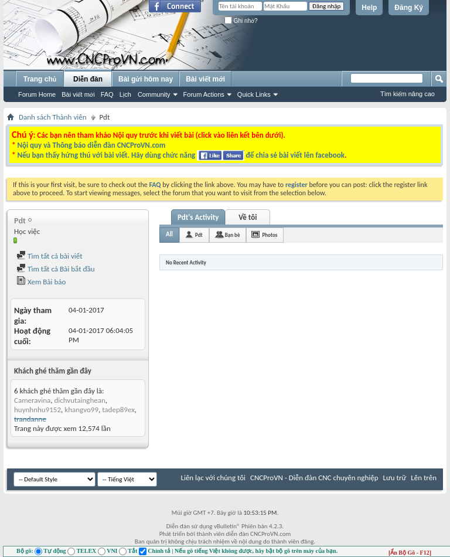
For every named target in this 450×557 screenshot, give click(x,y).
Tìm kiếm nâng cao (407, 93)
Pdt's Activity (198, 217)
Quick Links (254, 94)
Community (154, 94)
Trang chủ (39, 79)
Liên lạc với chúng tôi (213, 477)
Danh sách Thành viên (53, 117)
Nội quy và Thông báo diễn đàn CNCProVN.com (91, 145)
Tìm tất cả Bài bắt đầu (55, 268)
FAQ (107, 94)
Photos (269, 235)
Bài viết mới (78, 94)
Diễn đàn (88, 79)
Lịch (125, 94)
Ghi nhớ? (241, 21)
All (169, 234)
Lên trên (424, 477)
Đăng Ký (408, 8)
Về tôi (247, 217)
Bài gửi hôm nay (145, 79)
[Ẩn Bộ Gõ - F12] (409, 552)
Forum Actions (203, 94)
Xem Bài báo (41, 281)
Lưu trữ (395, 477)
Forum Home (37, 94)
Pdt (199, 235)
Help (369, 8)
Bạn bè (232, 235)
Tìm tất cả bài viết (49, 256)
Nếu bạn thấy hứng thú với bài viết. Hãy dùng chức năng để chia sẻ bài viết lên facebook (180, 155)
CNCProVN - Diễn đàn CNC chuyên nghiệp (314, 477)
